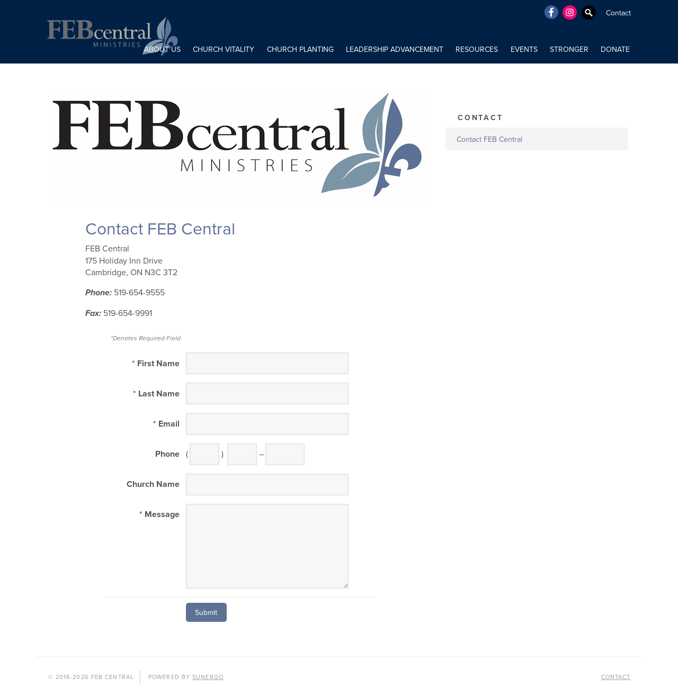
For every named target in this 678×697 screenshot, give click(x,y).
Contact (618, 12)
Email (166, 424)
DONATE (615, 49)
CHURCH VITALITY (223, 49)
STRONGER (569, 49)
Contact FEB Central (489, 139)
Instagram (569, 12)
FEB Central (111, 32)
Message (159, 514)
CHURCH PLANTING (300, 49)
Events (524, 49)
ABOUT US (162, 49)
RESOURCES (477, 49)
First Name (156, 363)
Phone (167, 454)
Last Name (156, 393)
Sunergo (208, 677)
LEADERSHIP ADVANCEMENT (394, 49)
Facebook (550, 12)
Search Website (589, 12)
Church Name (153, 484)
